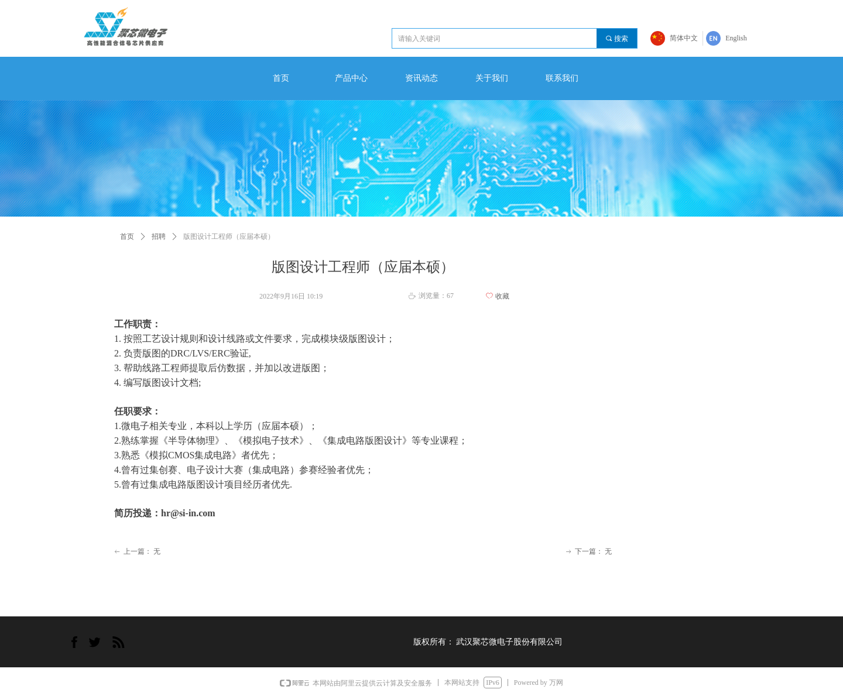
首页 (127, 236)
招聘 (159, 236)
